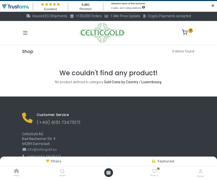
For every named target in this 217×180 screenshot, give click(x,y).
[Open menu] (108, 173)
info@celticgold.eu (42, 150)
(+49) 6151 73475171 (58, 123)
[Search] (62, 172)
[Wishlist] (154, 171)
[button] (166, 161)
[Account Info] (200, 171)
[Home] (16, 172)
